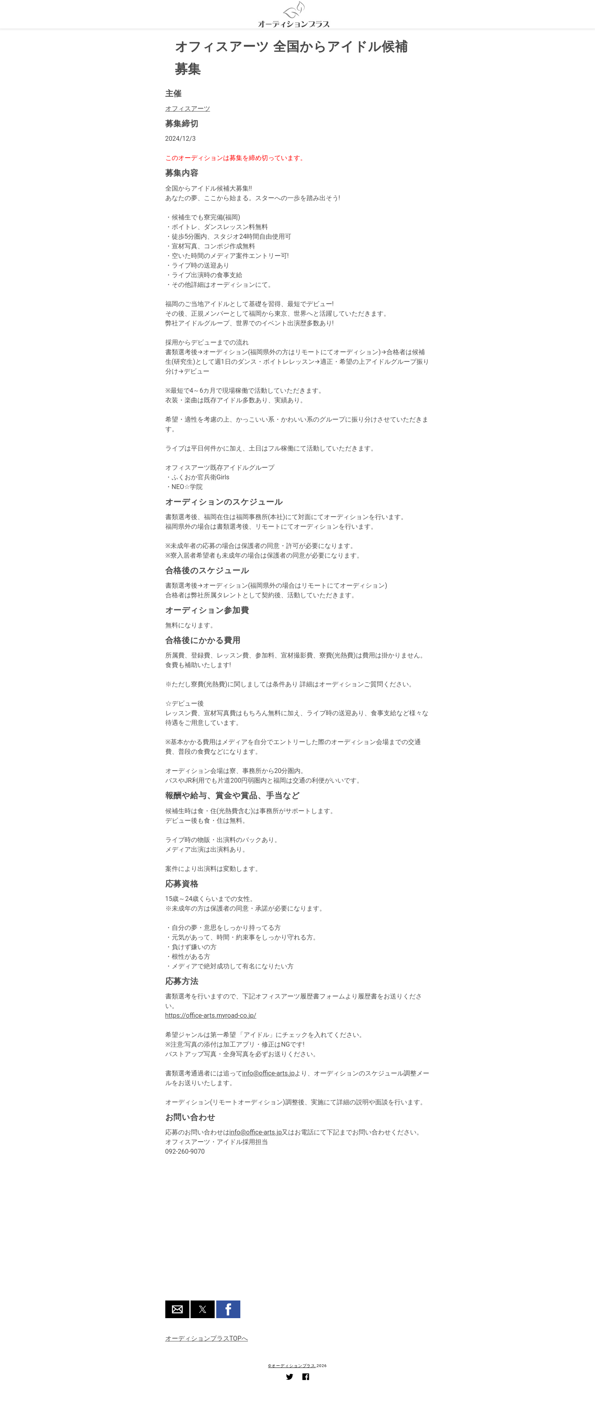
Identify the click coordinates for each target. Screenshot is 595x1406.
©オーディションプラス (291, 1365)
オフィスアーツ (187, 108)
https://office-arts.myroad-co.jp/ (210, 1015)
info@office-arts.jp (268, 1073)
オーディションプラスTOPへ (206, 1338)
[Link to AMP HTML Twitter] (290, 1377)
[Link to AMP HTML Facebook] (306, 1378)
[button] (177, 1309)
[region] (297, 1233)
